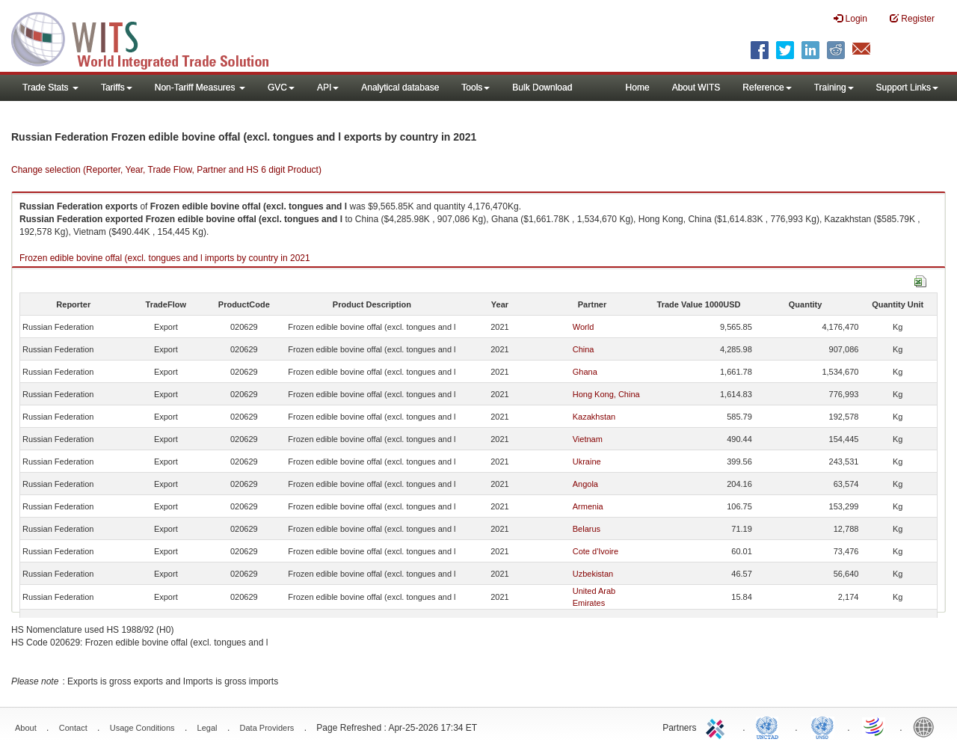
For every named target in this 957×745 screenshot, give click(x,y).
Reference (766, 87)
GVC (281, 87)
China (583, 349)
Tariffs (116, 87)
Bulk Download (542, 87)
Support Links (907, 87)
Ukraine (587, 461)
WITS (149, 37)
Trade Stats (50, 87)
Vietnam (588, 439)
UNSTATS (822, 726)
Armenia (588, 506)
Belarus (586, 528)
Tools (475, 87)
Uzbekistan (593, 573)
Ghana (585, 371)
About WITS (696, 87)
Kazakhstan (594, 416)
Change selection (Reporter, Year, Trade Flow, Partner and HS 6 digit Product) (166, 170)
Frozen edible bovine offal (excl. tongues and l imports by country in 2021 (164, 258)
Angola (585, 483)
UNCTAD (770, 726)
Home (638, 87)
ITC (718, 726)
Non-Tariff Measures (200, 87)
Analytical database (400, 87)
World (583, 326)
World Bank (927, 726)
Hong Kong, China (606, 394)
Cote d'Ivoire (595, 551)
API (328, 87)
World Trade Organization (875, 726)
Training (834, 87)
